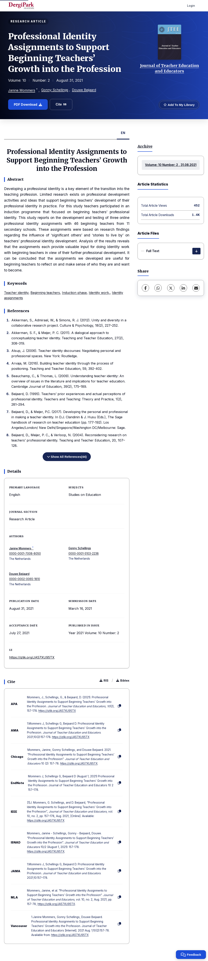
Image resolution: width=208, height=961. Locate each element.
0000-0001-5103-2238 (83, 553)
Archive (145, 146)
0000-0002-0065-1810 (24, 579)
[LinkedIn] (183, 288)
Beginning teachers (45, 293)
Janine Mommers (21, 90)
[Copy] (119, 706)
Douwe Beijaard (84, 90)
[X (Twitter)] (170, 288)
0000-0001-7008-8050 (25, 553)
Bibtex (122, 680)
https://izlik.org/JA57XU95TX (31, 657)
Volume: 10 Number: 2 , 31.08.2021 (170, 165)
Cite (61, 104)
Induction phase (74, 293)
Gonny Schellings (54, 90)
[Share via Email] (196, 288)
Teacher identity (16, 293)
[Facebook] (145, 288)
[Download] (196, 251)
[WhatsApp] (158, 288)
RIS (104, 680)
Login (191, 5)
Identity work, (99, 293)
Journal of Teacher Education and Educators (169, 68)
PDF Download (28, 104)
